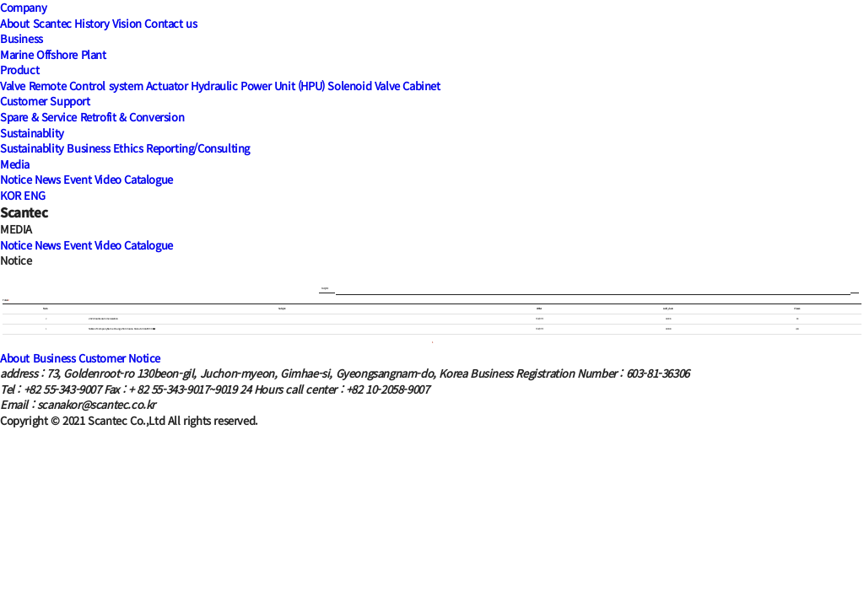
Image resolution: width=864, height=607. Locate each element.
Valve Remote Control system (71, 86)
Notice (16, 179)
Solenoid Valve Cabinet (383, 86)
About (15, 358)
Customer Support (45, 101)
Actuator (167, 86)
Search (854, 289)
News (47, 179)
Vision (127, 23)
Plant (93, 54)
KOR (10, 195)
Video (108, 179)
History (91, 23)
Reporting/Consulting (198, 148)
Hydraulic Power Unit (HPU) (258, 86)
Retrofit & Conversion (132, 117)
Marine (17, 54)
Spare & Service (38, 117)
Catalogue (148, 179)
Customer (102, 358)
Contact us (170, 23)
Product (19, 70)
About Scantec (36, 23)
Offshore (57, 54)
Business (21, 38)
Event (77, 179)
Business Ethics (105, 148)
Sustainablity (32, 133)
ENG (34, 195)
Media (15, 164)
